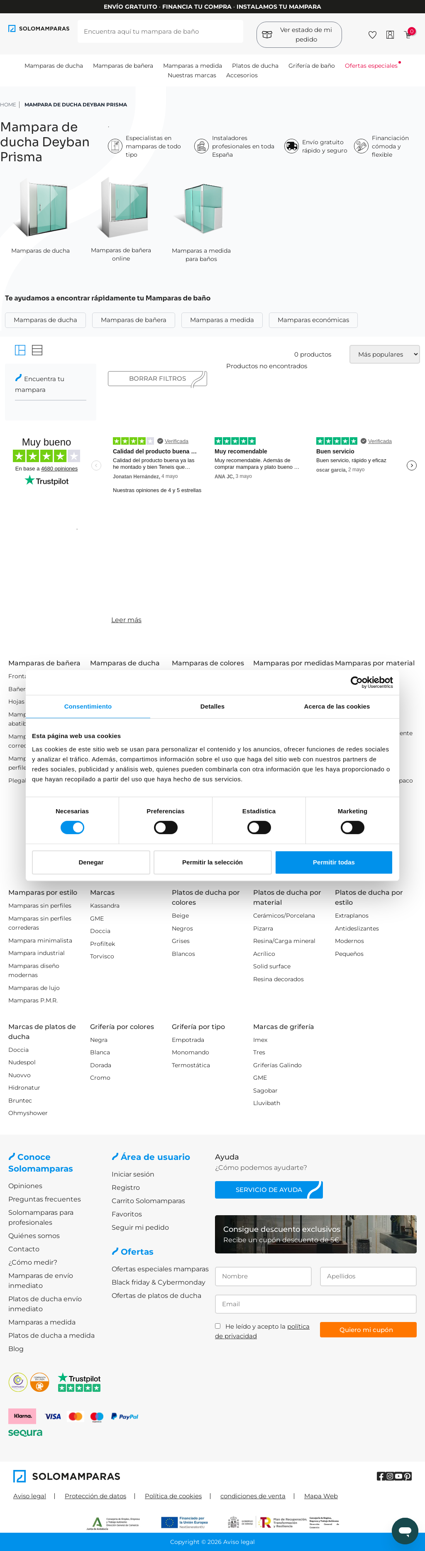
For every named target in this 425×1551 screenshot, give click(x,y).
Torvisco (102, 956)
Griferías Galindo (277, 1065)
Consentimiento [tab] (88, 706)
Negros (182, 928)
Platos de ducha (255, 65)
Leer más (126, 620)
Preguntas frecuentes (44, 1199)
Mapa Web (321, 1496)
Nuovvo (19, 1075)
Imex (260, 1040)
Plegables (22, 780)
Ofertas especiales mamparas (160, 1269)
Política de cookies (173, 1496)
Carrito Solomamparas (148, 1201)
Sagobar (265, 1090)
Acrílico (264, 954)
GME (97, 918)
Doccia (100, 931)
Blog (16, 1349)
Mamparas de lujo (34, 988)
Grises (181, 941)
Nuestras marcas (192, 75)
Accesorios (242, 75)
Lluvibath (266, 1103)
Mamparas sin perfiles (39, 905)
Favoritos (127, 1214)
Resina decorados (278, 979)
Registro (126, 1188)
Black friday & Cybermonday (158, 1282)
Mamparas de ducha (53, 65)
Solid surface (272, 966)
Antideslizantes (357, 928)
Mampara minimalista (40, 940)
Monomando (190, 1052)
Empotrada (188, 1040)
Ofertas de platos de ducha (156, 1296)
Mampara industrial (36, 953)
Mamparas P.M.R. (33, 1000)
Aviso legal (29, 1496)
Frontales (22, 676)
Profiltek (102, 944)
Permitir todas (334, 862)
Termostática (191, 1065)
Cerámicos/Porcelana (284, 915)
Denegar (90, 862)
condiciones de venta (253, 1496)
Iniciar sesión (133, 1174)
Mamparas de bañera (123, 65)
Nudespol (22, 1062)
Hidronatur (24, 1087)
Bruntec (20, 1100)
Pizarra (263, 928)
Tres (259, 1052)
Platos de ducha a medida (51, 1335)
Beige (180, 915)
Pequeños (349, 954)
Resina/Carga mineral (284, 941)
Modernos (349, 941)
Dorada (100, 1065)
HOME (8, 104)
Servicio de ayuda (269, 1190)
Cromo (100, 1077)
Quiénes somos (34, 1236)
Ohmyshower (28, 1113)
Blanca (100, 1052)
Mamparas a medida (192, 65)
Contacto (23, 1249)
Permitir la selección (212, 862)
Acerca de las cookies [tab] (337, 706)
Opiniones (25, 1186)
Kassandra (105, 905)
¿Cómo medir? (32, 1262)
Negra (98, 1040)
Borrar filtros (157, 378)
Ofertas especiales (371, 65)
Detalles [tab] (212, 706)
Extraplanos (352, 915)
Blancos (183, 954)
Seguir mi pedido (140, 1227)
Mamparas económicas (313, 320)
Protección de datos (95, 1496)
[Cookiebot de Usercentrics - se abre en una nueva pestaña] (356, 682)
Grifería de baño (311, 65)
